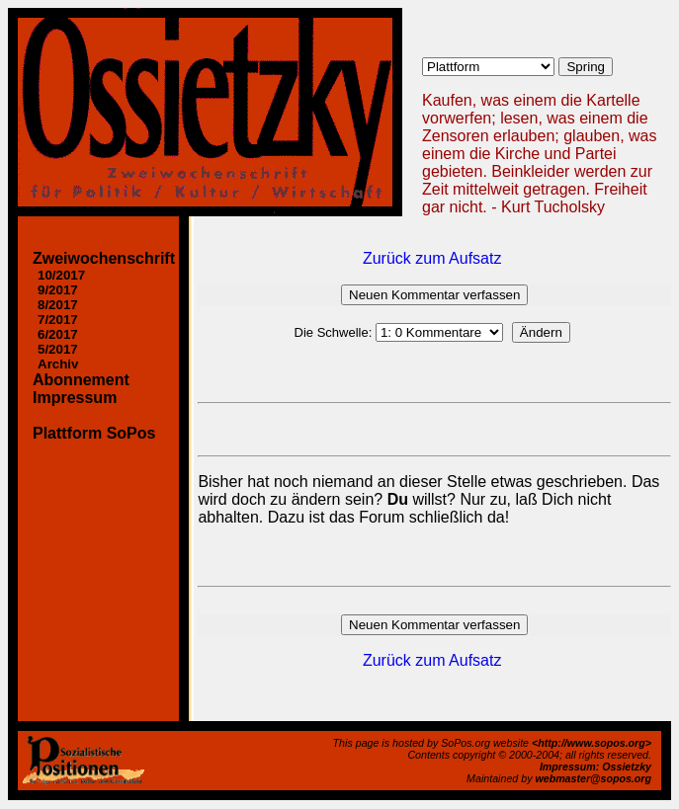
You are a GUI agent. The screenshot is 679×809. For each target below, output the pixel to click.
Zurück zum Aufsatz (432, 258)
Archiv (58, 364)
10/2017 (61, 275)
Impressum (75, 397)
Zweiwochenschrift (104, 258)
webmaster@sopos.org (593, 778)
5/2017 (58, 349)
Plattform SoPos (94, 433)
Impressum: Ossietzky (595, 766)
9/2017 (58, 290)
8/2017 (58, 304)
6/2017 (58, 334)
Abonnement (81, 379)
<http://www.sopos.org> (591, 743)
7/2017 (58, 319)
